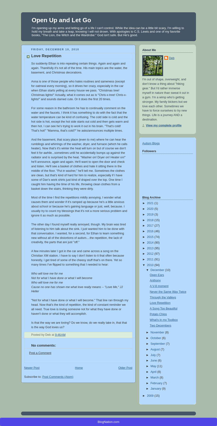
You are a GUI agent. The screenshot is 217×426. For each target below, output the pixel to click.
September (158, 343)
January (156, 388)
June (154, 360)
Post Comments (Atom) (57, 377)
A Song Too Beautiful (164, 308)
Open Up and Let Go (61, 20)
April (154, 372)
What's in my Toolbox (164, 320)
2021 (151, 203)
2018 (151, 220)
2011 (151, 259)
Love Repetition (160, 303)
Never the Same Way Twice (168, 291)
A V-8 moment (159, 286)
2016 (151, 231)
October (156, 338)
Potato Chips (158, 314)
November (158, 332)
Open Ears (157, 275)
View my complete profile (164, 125)
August (156, 349)
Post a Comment (40, 353)
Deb (171, 58)
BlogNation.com (108, 422)
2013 (151, 248)
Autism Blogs (151, 143)
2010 (151, 265)
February (157, 383)
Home (79, 368)
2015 (151, 237)
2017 (151, 225)
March (155, 377)
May (154, 366)
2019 (151, 214)
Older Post (125, 368)
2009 (151, 395)
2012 (151, 253)
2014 (151, 242)
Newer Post (31, 368)
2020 (151, 209)
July (154, 355)
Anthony (155, 280)
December (158, 270)
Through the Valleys (163, 297)
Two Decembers (160, 325)
